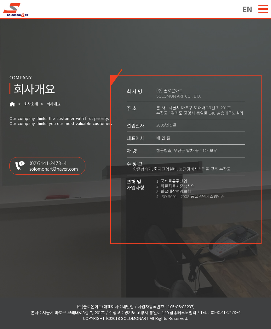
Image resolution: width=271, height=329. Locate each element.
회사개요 (54, 104)
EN (247, 8)
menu (263, 9)
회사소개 (31, 104)
